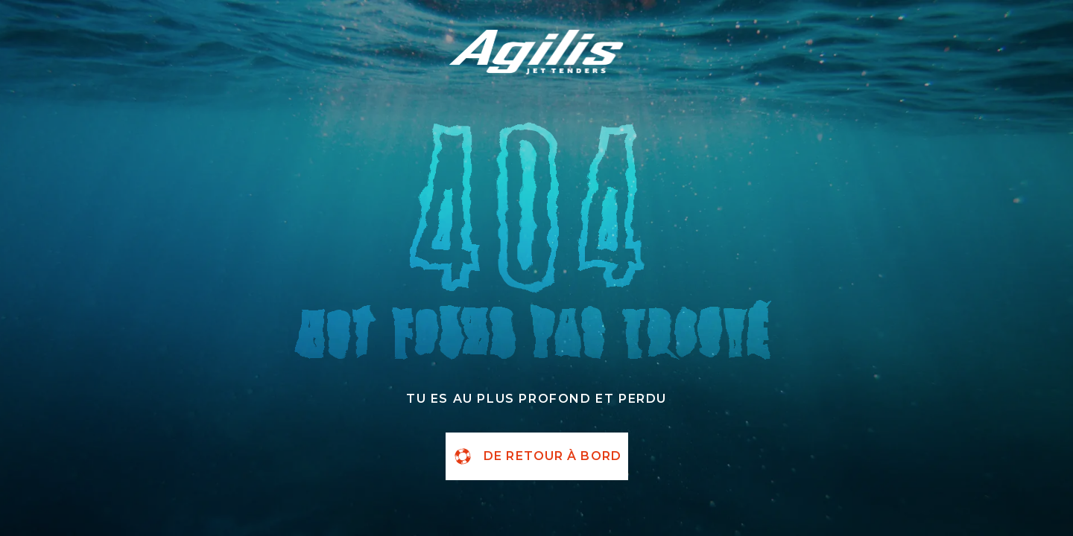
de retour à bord (536, 456)
